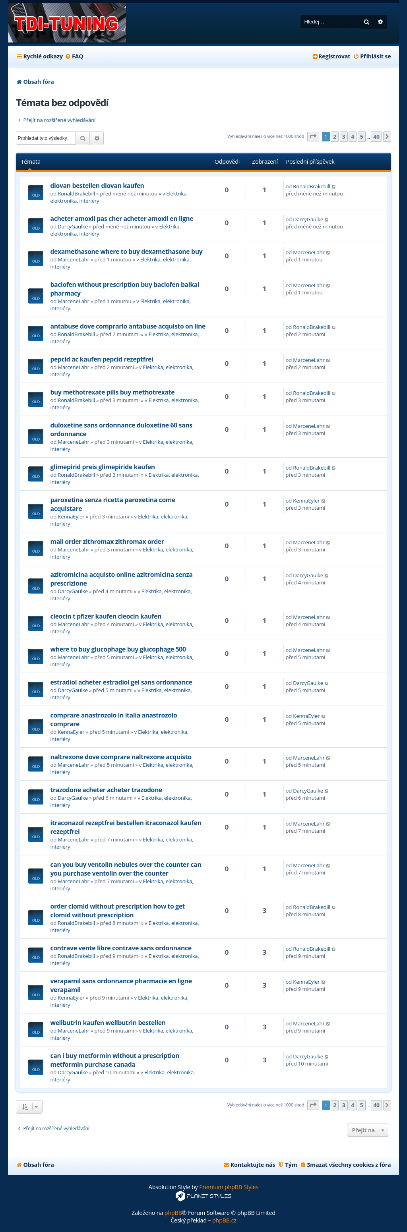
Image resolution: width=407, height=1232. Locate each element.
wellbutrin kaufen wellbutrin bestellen (107, 1022)
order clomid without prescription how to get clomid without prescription (117, 910)
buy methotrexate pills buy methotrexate (112, 392)
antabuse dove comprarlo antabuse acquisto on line (127, 326)
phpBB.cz (224, 1220)
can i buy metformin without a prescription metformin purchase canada (114, 1060)
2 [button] (334, 136)
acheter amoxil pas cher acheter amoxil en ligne (121, 218)
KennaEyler (71, 516)
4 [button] (352, 136)
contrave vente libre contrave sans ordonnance (120, 948)
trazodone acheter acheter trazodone (106, 789)
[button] (313, 137)
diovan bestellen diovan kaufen (97, 185)
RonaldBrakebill (76, 193)
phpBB (173, 1213)
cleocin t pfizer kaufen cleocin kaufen (105, 616)
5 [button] (361, 136)
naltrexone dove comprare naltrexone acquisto (120, 756)
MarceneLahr (73, 259)
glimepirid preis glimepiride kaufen (102, 466)
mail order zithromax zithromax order (107, 541)
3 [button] (343, 136)
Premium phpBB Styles (228, 1187)
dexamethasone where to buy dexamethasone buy (126, 251)
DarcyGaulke (73, 226)
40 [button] (376, 136)
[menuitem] (74, 56)
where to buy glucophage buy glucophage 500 (118, 649)
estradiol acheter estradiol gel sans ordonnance (121, 682)
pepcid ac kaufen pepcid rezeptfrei (101, 359)
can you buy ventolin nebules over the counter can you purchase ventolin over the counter (125, 869)
